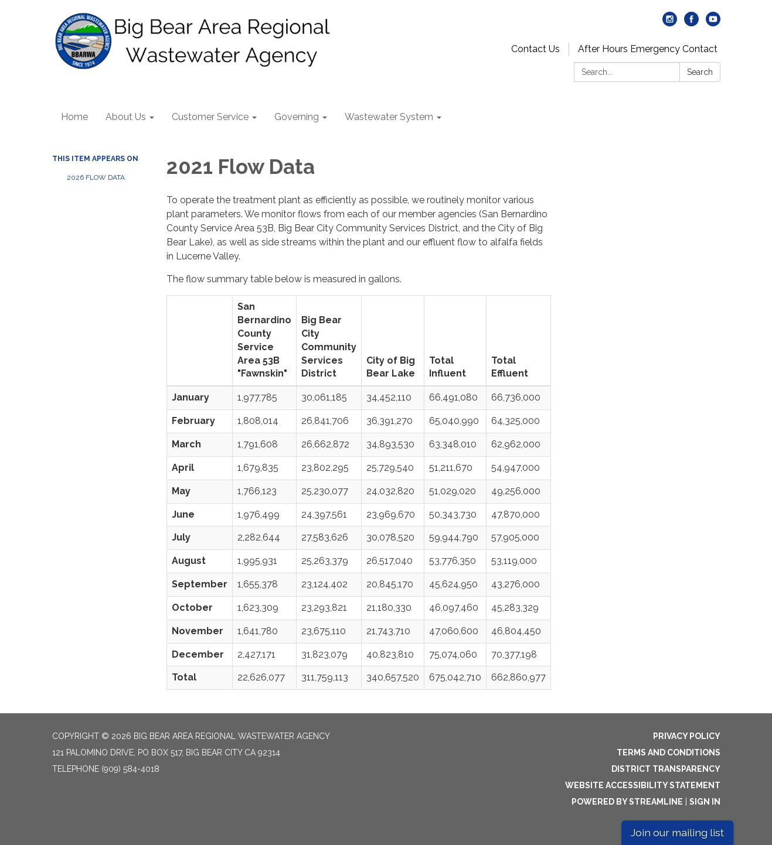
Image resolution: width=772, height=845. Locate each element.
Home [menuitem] (74, 116)
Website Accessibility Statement (642, 785)
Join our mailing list (677, 832)
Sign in (704, 801)
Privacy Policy (686, 736)
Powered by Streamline (627, 801)
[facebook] (691, 23)
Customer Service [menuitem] (210, 116)
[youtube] (713, 23)
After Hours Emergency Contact (647, 48)
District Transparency (665, 769)
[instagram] (669, 23)
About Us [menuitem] (126, 116)
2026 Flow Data (96, 177)
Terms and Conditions (668, 752)
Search (700, 72)
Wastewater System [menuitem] (389, 116)
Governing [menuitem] (296, 116)
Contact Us (535, 48)
